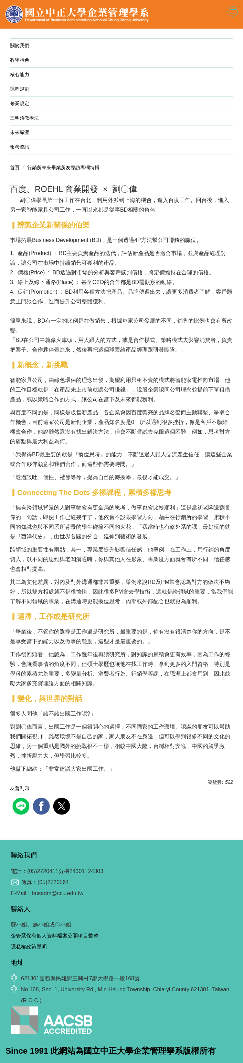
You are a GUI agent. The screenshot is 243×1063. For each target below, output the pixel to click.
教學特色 (19, 60)
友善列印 (19, 788)
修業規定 (24, 103)
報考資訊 (19, 147)
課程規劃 (19, 89)
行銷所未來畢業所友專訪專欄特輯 (63, 167)
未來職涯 (24, 132)
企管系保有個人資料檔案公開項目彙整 (54, 936)
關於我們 (24, 45)
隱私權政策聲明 (29, 947)
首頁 (15, 167)
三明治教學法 (24, 118)
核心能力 (19, 74)
